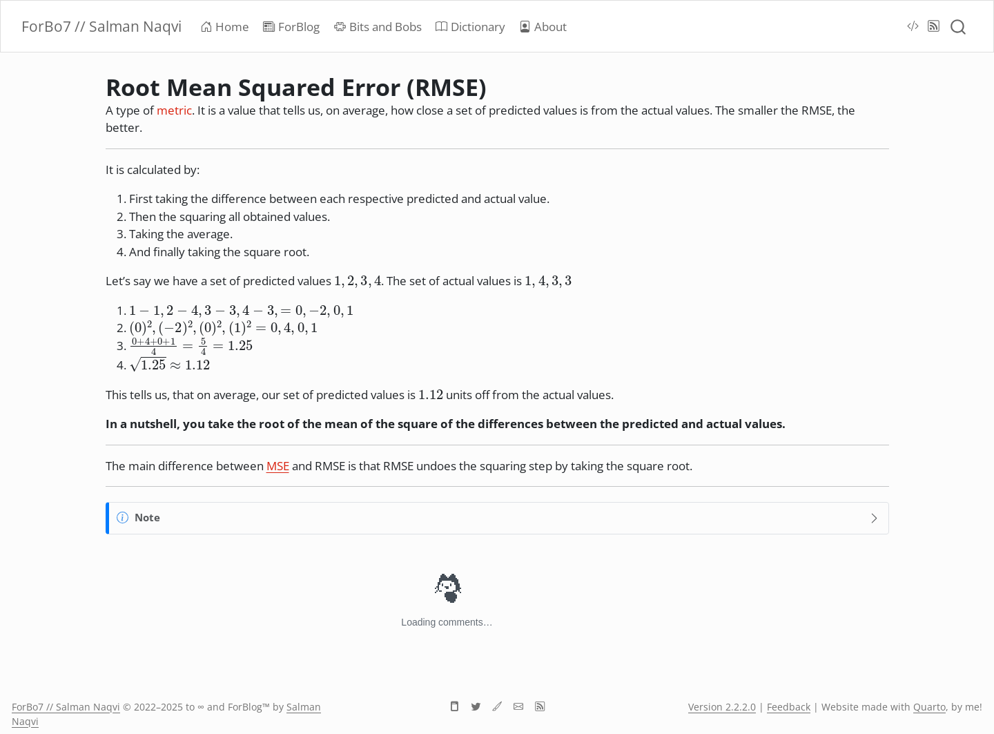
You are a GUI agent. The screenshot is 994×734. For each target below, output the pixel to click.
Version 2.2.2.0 (722, 706)
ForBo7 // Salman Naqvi (66, 706)
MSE (277, 466)
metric (174, 110)
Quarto (929, 706)
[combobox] (959, 26)
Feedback (788, 706)
